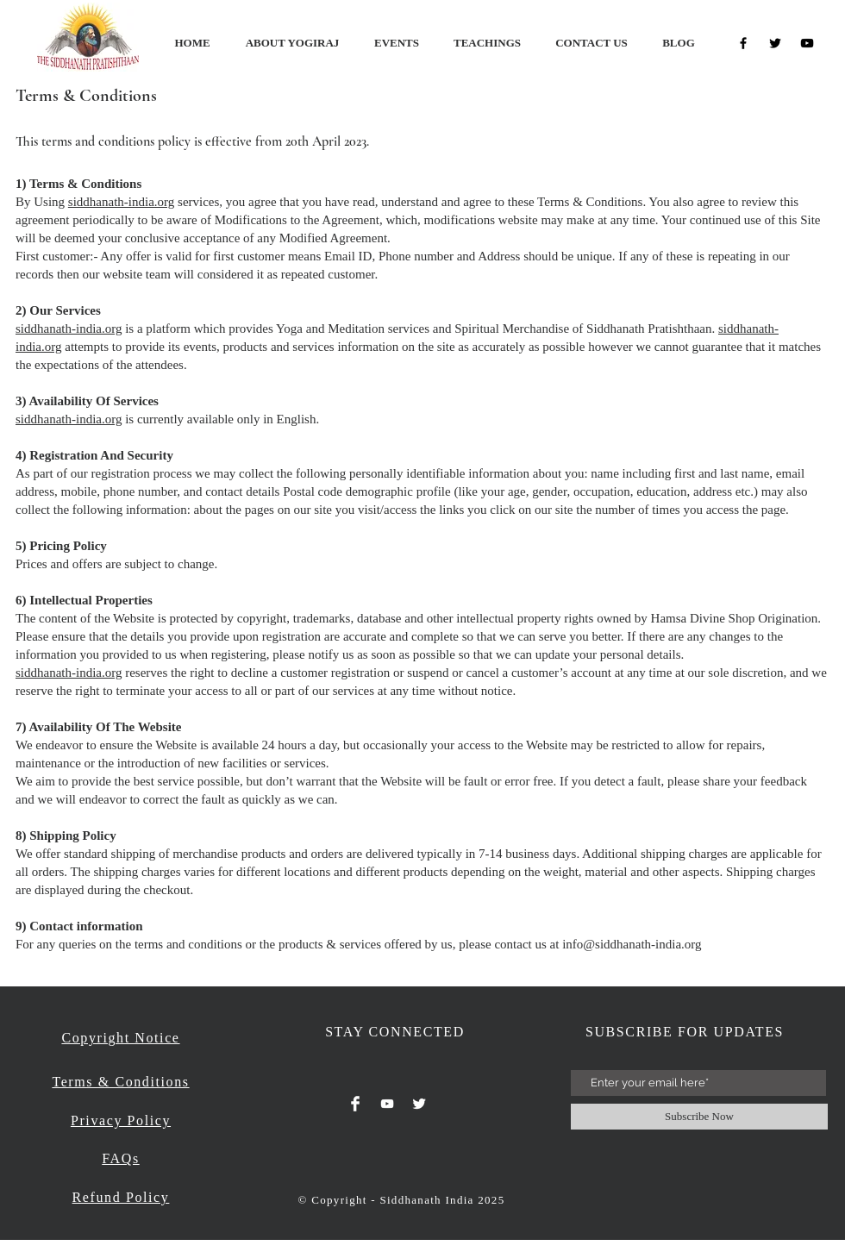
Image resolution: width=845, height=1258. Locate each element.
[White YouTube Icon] (387, 1103)
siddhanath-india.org (121, 202)
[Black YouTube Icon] (807, 43)
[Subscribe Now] (699, 1117)
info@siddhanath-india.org (631, 944)
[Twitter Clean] (419, 1103)
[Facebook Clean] (355, 1103)
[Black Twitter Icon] (775, 43)
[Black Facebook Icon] (743, 43)
